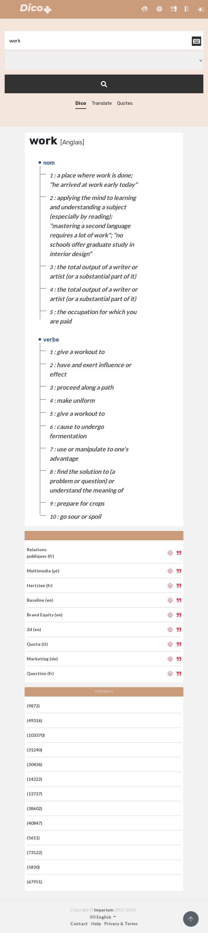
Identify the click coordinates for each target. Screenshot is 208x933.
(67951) (34, 881)
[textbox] (104, 40)
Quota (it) (37, 644)
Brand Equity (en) (45, 614)
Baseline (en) (40, 600)
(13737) (34, 793)
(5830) (33, 867)
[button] (144, 9)
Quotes (125, 103)
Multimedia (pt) (43, 570)
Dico (80, 103)
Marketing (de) (42, 658)
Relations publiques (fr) (40, 553)
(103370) (36, 735)
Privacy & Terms (121, 923)
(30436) (34, 764)
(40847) (34, 823)
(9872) (33, 705)
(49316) (34, 720)
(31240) (34, 749)
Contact (79, 923)
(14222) (34, 779)
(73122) (34, 852)
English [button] (101, 917)
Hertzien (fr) (40, 585)
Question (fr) (40, 673)
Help (96, 923)
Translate (102, 103)
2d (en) (34, 629)
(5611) (33, 837)
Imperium (103, 909)
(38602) (34, 808)
